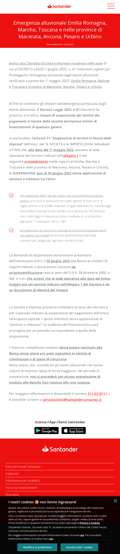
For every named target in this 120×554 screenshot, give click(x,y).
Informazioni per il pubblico (22, 481)
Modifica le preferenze (37, 547)
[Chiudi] (115, 501)
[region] (60, 525)
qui (82, 535)
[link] (60, 6)
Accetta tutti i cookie (79, 547)
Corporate (12, 474)
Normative (12, 495)
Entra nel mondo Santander (23, 467)
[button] (111, 7)
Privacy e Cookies (90, 523)
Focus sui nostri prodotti (21, 488)
